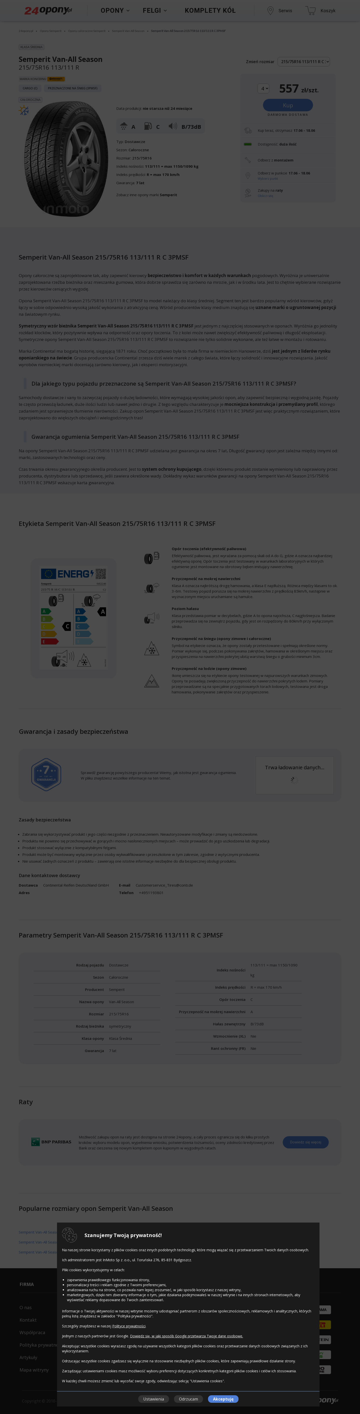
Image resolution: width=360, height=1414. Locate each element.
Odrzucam (188, 1399)
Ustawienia (153, 1399)
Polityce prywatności (129, 1326)
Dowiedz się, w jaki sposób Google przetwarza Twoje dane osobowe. (186, 1336)
